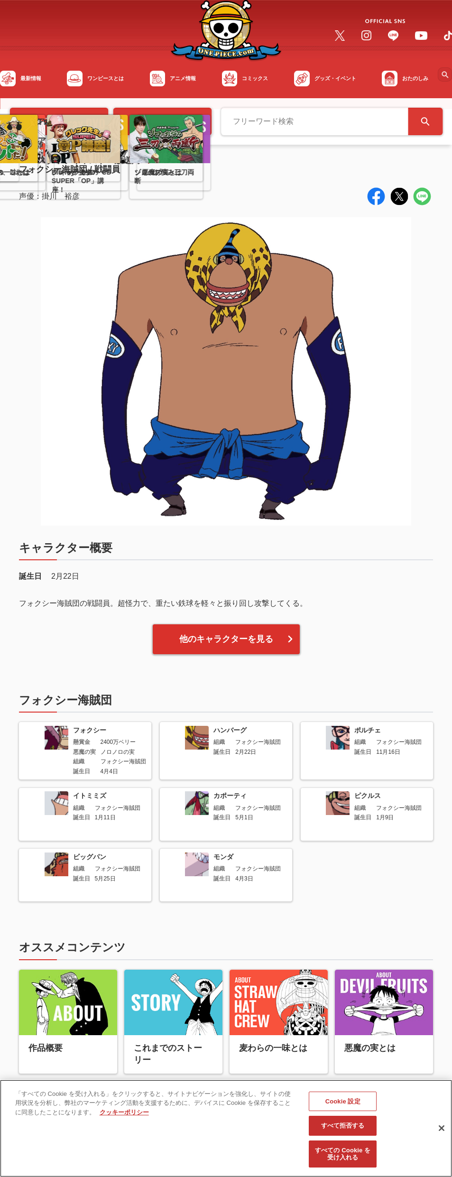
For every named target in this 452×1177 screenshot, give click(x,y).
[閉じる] (441, 1131)
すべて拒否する (343, 1128)
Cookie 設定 (342, 1104)
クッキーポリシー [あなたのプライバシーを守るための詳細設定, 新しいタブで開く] (124, 1115)
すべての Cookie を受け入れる (342, 1157)
